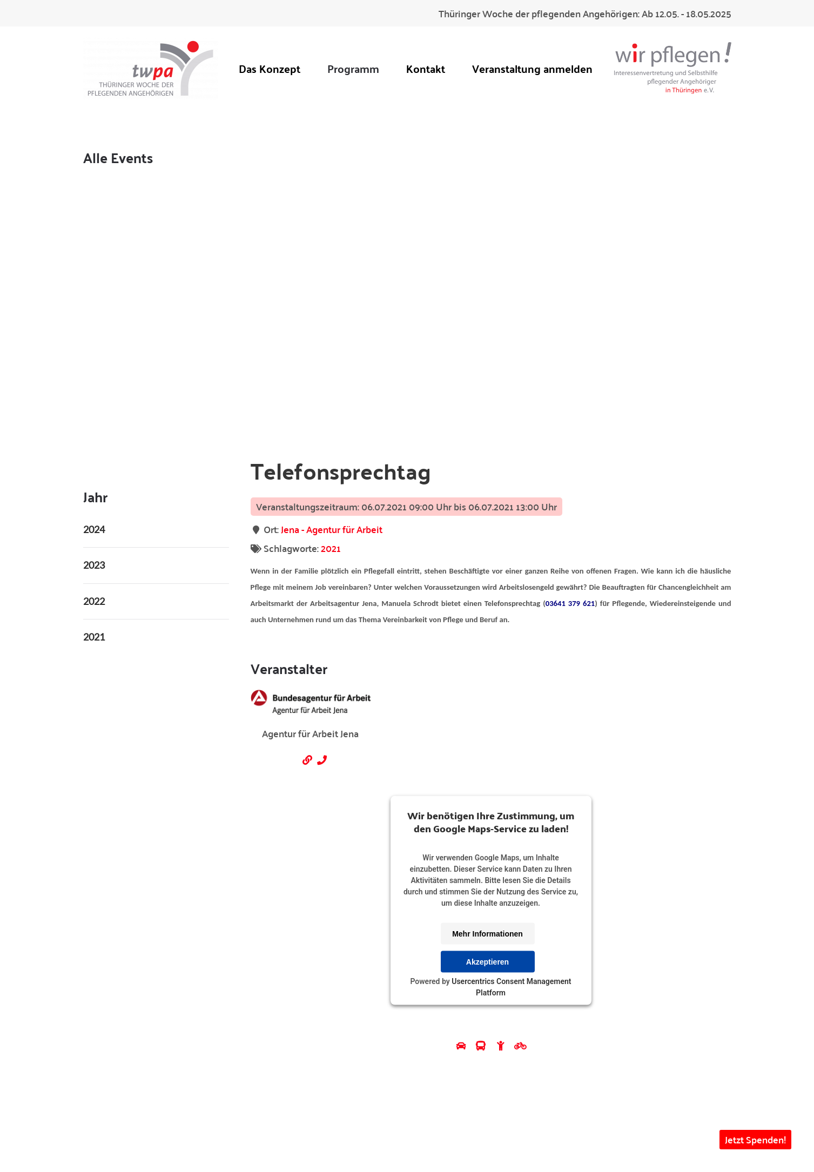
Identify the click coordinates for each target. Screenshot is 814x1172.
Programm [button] (353, 68)
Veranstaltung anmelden (532, 68)
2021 (331, 548)
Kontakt (425, 68)
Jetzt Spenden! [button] (755, 1139)
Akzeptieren (487, 961)
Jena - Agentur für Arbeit (331, 529)
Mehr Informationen (487, 933)
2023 (94, 565)
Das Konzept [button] (269, 68)
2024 (94, 529)
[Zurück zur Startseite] (150, 68)
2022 (94, 601)
